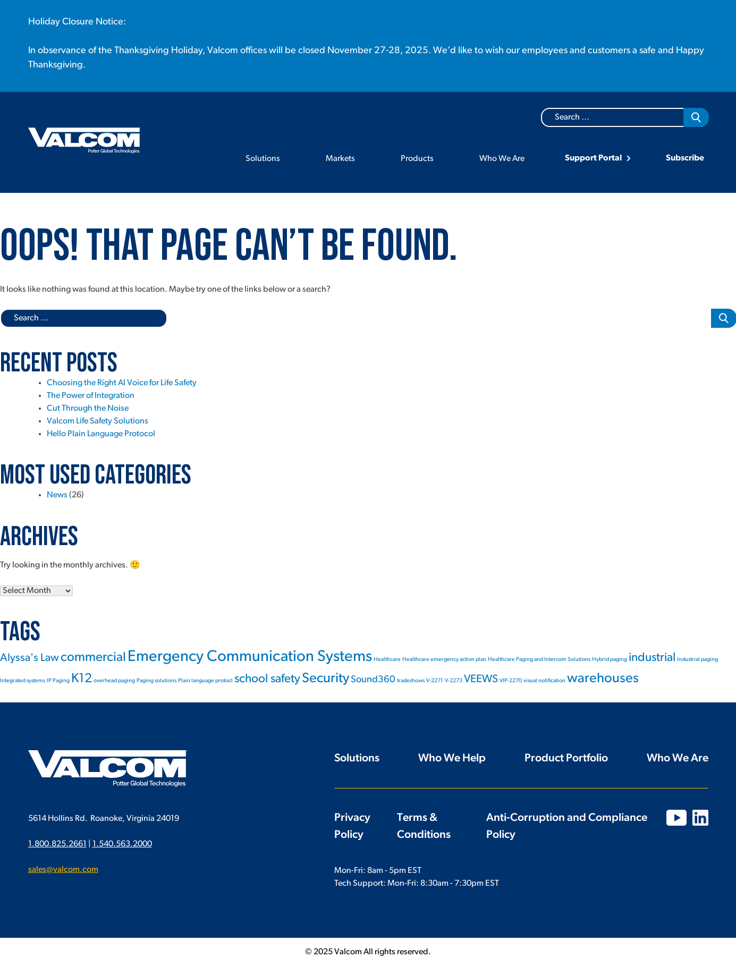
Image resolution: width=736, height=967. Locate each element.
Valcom (84, 141)
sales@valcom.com (63, 870)
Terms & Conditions (424, 826)
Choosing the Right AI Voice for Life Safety (122, 383)
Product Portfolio (566, 758)
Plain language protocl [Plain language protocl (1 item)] (205, 681)
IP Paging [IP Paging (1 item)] (58, 681)
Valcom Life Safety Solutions (97, 421)
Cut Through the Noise (88, 408)
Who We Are (501, 159)
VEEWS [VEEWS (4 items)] (481, 679)
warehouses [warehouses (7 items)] (603, 678)
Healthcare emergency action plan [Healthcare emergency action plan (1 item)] (444, 660)
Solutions (263, 159)
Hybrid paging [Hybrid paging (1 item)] (609, 660)
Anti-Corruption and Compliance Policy (566, 826)
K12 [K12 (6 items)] (81, 679)
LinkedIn (700, 818)
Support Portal (593, 158)
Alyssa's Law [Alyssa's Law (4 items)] (29, 658)
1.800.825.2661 (57, 844)
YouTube (676, 818)
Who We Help (452, 758)
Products (417, 159)
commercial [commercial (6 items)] (93, 657)
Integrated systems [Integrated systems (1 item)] (22, 681)
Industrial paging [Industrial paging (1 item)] (697, 660)
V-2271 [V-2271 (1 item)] (434, 681)
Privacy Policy (352, 826)
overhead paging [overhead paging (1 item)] (114, 681)
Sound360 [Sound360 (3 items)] (373, 680)
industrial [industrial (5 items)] (652, 658)
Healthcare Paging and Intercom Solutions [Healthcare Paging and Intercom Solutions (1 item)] (539, 660)
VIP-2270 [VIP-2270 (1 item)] (511, 681)
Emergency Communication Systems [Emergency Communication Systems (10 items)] (250, 657)
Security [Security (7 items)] (325, 678)
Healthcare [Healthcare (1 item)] (387, 660)
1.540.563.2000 (122, 844)
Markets (340, 159)
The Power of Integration (90, 396)
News (57, 495)
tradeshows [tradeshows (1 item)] (411, 681)
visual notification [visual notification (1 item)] (544, 681)
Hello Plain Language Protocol (101, 434)
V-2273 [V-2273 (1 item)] (453, 681)
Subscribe (685, 158)
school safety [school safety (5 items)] (267, 679)
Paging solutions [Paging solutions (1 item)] (156, 681)
